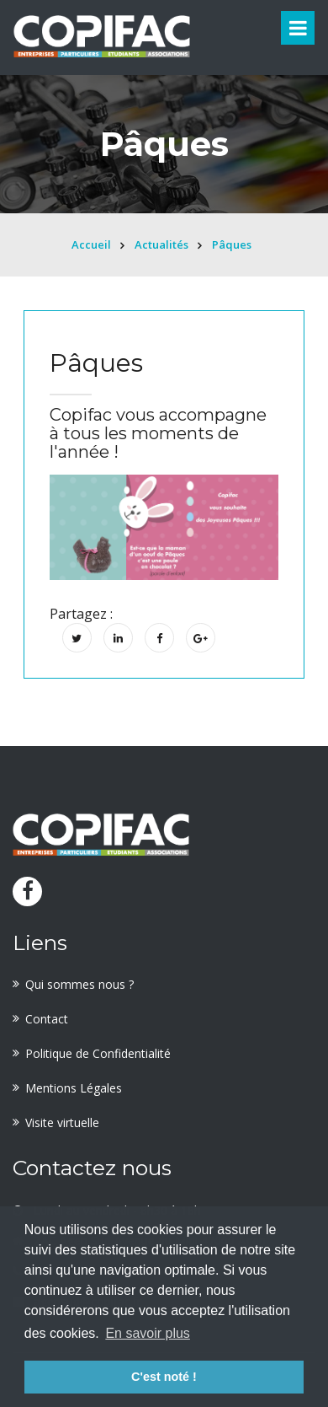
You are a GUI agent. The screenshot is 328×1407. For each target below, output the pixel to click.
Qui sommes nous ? (79, 984)
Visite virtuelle (62, 1122)
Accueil (91, 244)
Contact (46, 1019)
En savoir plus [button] (147, 1333)
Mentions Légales (73, 1088)
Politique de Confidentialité (98, 1053)
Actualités (161, 244)
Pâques (231, 244)
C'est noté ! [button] (164, 1376)
